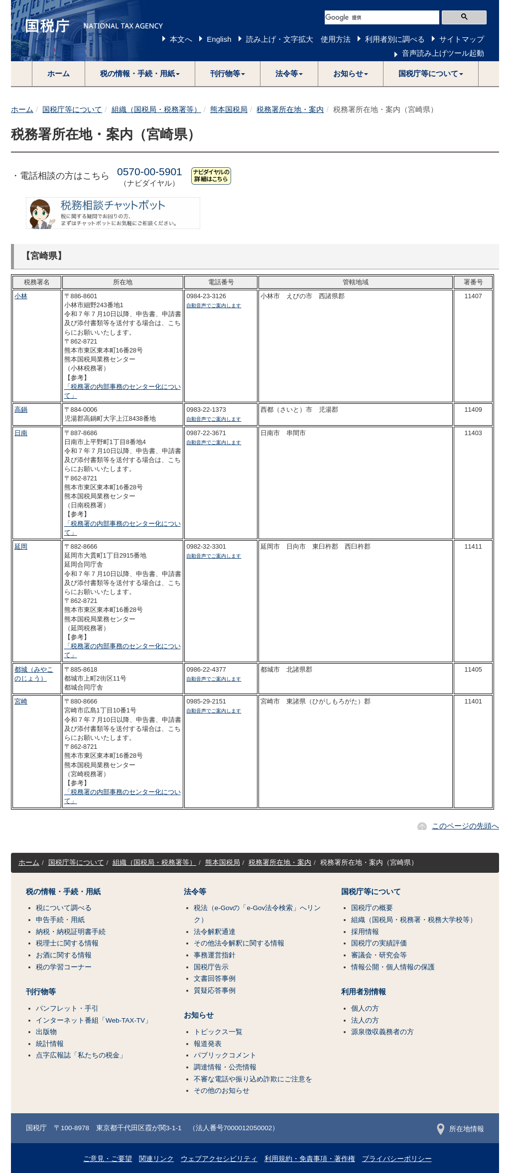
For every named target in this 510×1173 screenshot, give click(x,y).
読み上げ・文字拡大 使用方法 (298, 39)
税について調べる (64, 908)
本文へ (181, 39)
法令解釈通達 (215, 932)
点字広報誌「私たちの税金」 (81, 1055)
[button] (140, 73)
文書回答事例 (215, 978)
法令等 (195, 892)
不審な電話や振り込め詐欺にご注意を (253, 1079)
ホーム (58, 73)
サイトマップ (461, 39)
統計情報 (50, 1044)
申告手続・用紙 (60, 920)
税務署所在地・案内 (290, 109)
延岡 (20, 546)
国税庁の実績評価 (379, 943)
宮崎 (20, 701)
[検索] (382, 17)
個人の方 (365, 1008)
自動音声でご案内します (213, 305)
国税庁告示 (211, 967)
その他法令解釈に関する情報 (239, 943)
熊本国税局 (229, 109)
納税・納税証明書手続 (71, 932)
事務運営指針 (215, 955)
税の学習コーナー (64, 967)
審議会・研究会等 (379, 955)
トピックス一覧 (218, 1032)
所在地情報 (460, 1129)
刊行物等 (41, 992)
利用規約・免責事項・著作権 (309, 1159)
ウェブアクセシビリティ (219, 1159)
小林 (20, 296)
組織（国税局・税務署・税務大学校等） (414, 920)
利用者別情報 (363, 992)
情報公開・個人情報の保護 (393, 967)
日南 (20, 433)
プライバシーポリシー (397, 1159)
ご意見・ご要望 (107, 1159)
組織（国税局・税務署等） (156, 109)
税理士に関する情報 (67, 943)
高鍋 (20, 409)
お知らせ (199, 1015)
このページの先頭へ (465, 825)
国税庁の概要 (372, 908)
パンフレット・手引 (67, 1008)
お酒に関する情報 (64, 955)
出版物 (46, 1032)
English (219, 39)
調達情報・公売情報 (225, 1067)
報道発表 (208, 1044)
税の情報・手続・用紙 (63, 892)
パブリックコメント (225, 1055)
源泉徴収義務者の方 (382, 1032)
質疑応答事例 (215, 990)
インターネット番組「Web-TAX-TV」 (94, 1020)
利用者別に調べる (395, 39)
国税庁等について (72, 109)
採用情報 (365, 932)
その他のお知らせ (222, 1090)
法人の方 (365, 1020)
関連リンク (156, 1159)
